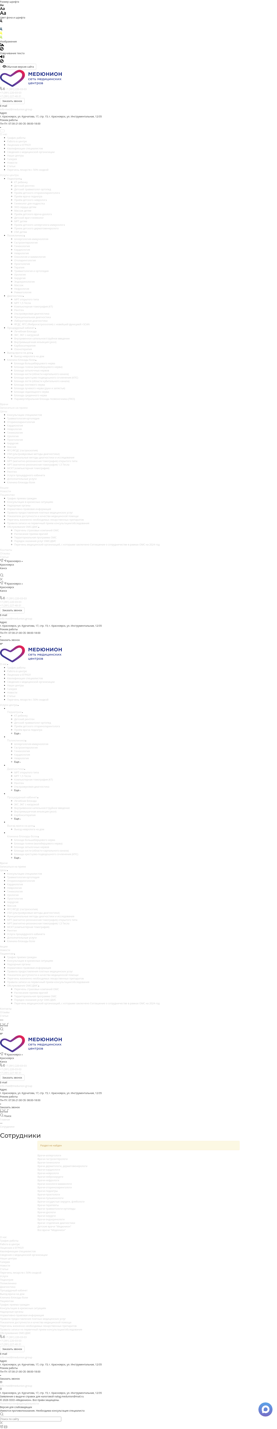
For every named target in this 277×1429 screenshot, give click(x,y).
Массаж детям (22, 210)
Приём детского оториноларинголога (37, 193)
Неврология (21, 253)
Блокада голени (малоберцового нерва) (38, 367)
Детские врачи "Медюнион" (54, 1226)
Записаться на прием (14, 407)
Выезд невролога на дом (29, 356)
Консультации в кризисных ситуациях (30, 502)
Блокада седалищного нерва (31, 391)
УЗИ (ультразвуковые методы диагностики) (33, 454)
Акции (4, 487)
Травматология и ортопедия (31, 271)
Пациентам (7, 494)
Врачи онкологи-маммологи (54, 1183)
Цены (3, 411)
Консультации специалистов (24, 415)
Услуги (4, 1276)
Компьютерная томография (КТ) (33, 306)
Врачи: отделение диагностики (56, 1223)
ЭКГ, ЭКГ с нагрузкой (26, 335)
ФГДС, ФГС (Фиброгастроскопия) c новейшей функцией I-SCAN (52, 324)
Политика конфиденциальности (19, 1403)
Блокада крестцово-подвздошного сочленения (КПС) (46, 377)
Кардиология (22, 249)
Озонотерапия (23, 349)
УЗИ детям (20, 232)
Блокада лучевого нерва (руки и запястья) (39, 388)
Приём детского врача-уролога (33, 214)
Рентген (19, 310)
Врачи (4, 404)
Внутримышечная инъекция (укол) (35, 342)
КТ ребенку (21, 182)
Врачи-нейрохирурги (50, 1176)
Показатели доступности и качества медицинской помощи (42, 516)
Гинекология (22, 246)
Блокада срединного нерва (30, 395)
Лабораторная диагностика (31, 320)
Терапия (19, 267)
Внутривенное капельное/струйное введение (42, 338)
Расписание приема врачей (31, 534)
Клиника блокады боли (21, 359)
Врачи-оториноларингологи (54, 1187)
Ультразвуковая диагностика (31, 313)
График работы (16, 137)
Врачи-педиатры (47, 1191)
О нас (3, 134)
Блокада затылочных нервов (31, 370)
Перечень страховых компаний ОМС (36, 530)
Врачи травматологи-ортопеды (56, 1208)
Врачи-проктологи (48, 1194)
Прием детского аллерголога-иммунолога (39, 224)
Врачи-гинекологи (48, 1162)
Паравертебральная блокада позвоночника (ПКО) (44, 399)
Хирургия (20, 278)
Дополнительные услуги (22, 478)
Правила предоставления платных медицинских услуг (40, 512)
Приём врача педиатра (28, 196)
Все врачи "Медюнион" (51, 1230)
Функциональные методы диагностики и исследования (40, 457)
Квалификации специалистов (25, 148)
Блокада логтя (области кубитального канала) (41, 381)
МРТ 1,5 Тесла (22, 303)
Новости (12, 162)
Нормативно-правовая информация (29, 509)
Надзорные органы (18, 505)
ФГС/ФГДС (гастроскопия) (22, 450)
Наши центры (15, 155)
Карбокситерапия (25, 345)
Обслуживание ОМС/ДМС (23, 526)
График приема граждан (22, 498)
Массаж (18, 285)
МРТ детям (20, 221)
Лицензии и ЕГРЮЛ (19, 145)
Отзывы (5, 553)
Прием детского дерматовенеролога (36, 228)
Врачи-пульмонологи (50, 1198)
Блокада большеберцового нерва (34, 363)
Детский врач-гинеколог (29, 217)
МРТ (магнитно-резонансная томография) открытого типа (42, 461)
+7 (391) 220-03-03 (16, 89)
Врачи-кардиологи (48, 1169)
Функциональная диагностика (32, 317)
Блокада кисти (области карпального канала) (41, 374)
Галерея (12, 159)
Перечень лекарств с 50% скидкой (27, 169)
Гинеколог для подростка (29, 203)
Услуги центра (9, 175)
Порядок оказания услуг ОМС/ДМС (35, 541)
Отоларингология (25, 260)
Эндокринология (24, 281)
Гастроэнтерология (26, 242)
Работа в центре (17, 141)
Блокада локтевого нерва (29, 384)
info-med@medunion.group (16, 109)
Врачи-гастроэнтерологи (52, 1159)
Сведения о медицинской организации (31, 152)
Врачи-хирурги (46, 1215)
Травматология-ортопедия (23, 418)
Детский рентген (24, 185)
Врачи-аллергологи (49, 1155)
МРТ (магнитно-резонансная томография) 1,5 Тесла (38, 464)
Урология (20, 274)
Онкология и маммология (30, 256)
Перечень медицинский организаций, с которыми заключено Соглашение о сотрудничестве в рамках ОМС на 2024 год (87, 544)
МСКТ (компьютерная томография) (28, 468)
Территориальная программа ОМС (35, 537)
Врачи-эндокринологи (51, 1219)
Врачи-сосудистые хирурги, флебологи (61, 1201)
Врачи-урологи (46, 1212)
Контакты (6, 550)
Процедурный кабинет (21, 327)
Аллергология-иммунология (31, 239)
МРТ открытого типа (26, 299)
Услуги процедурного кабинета (26, 475)
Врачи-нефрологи (48, 1180)
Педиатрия (14, 178)
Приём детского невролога (30, 200)
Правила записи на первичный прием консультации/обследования (48, 523)
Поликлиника (15, 235)
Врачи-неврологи (48, 1173)
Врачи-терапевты (48, 1205)
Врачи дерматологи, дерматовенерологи (62, 1166)
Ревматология (22, 292)
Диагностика (15, 296)
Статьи (11, 166)
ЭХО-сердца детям (25, 207)
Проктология (22, 264)
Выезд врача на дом (19, 352)
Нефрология (21, 288)
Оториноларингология (21, 422)
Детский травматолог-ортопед (32, 189)
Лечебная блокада (25, 331)
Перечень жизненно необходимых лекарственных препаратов (45, 519)
